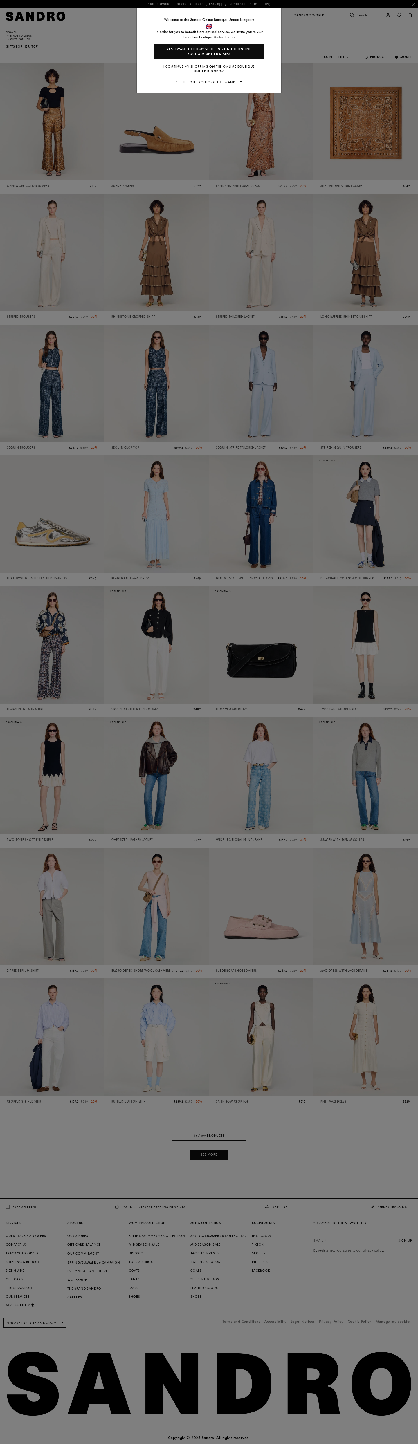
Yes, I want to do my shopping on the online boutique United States (209, 51)
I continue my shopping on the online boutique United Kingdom (209, 69)
